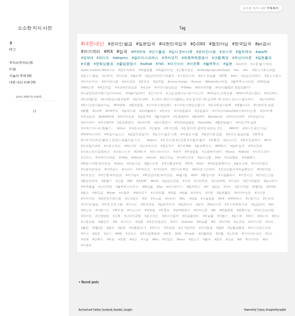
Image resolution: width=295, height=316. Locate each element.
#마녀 (85, 233)
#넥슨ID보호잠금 (126, 87)
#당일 (193, 198)
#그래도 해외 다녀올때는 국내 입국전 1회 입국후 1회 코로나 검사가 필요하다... (204, 99)
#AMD (118, 233)
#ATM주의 (111, 110)
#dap (159, 186)
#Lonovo (196, 81)
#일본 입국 (237, 145)
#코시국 (226, 52)
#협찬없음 (136, 104)
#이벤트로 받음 (263, 104)
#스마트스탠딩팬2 (159, 104)
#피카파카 (88, 122)
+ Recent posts (89, 282)
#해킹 (167, 233)
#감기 (107, 233)
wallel (282, 309)
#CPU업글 (264, 81)
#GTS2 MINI (184, 145)
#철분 (220, 227)
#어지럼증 (206, 227)
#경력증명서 (181, 210)
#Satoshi (151, 157)
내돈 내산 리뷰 (22, 82)
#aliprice (152, 140)
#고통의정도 (185, 69)
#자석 (269, 221)
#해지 (250, 215)
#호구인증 (171, 128)
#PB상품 (147, 186)
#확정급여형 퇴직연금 (157, 175)
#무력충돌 (88, 186)
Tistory (261, 309)
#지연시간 (246, 175)
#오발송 (155, 128)
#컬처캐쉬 (244, 52)
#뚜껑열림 (191, 151)
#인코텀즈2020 (90, 145)
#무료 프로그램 (112, 204)
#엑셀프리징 (164, 69)
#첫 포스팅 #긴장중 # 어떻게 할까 (183, 140)
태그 (12, 49)
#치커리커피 (89, 81)
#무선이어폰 (242, 58)
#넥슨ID (146, 87)
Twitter (97, 309)
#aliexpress (120, 58)
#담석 (200, 204)
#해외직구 (140, 192)
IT (12, 69)
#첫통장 (214, 140)
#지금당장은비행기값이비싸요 (101, 93)
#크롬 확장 (220, 58)
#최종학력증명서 (195, 58)
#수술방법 (207, 198)
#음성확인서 (203, 145)
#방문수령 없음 (212, 134)
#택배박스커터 (91, 134)
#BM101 (234, 128)
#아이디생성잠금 (165, 87)
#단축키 (97, 239)
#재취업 (150, 210)
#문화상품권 (103, 64)
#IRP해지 (221, 145)
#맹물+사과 (242, 104)
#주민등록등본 (150, 233)
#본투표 (258, 134)
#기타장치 (160, 169)
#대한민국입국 (173, 43)
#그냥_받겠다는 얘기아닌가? (185, 93)
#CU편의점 (264, 169)
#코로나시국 (121, 151)
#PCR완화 (119, 104)
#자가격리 (90, 51)
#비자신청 (200, 210)
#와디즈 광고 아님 (255, 128)
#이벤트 (86, 245)
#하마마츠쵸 (242, 192)
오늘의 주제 (20, 75)
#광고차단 (151, 215)
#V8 (115, 221)
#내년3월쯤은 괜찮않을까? (232, 87)
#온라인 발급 (120, 43)
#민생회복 (218, 180)
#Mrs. (182, 198)
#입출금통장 (236, 227)
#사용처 (124, 192)
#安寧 (223, 75)
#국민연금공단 (156, 221)
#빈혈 (220, 233)
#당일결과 (201, 110)
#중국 (218, 239)
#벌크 (85, 192)
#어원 (209, 192)
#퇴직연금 (147, 204)
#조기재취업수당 (236, 204)
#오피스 (131, 233)
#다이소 (126, 221)
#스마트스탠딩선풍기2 (190, 104)
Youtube (117, 309)
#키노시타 (134, 210)
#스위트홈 (158, 192)
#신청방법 (102, 215)
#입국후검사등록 (219, 104)
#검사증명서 (162, 122)
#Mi (213, 210)
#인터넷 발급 (89, 204)
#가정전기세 (186, 75)
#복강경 (97, 192)
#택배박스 (235, 198)
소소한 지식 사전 (35, 27)
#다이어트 (252, 239)
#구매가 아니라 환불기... (97, 128)
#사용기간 (102, 210)
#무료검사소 (256, 116)
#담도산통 (204, 157)
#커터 (227, 186)
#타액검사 (111, 169)
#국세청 (169, 227)
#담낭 (216, 186)
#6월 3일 (181, 175)
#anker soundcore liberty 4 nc (98, 69)
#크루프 (196, 192)
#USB (178, 233)
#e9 (206, 186)
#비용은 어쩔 (189, 134)
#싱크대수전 (148, 145)
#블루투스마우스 (127, 186)
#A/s (265, 239)
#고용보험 (88, 221)
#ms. (246, 69)
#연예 (85, 239)
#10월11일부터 (135, 93)
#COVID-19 (140, 151)
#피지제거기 (174, 186)
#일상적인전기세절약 (159, 75)
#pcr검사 (263, 43)
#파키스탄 (255, 221)
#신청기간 (252, 198)
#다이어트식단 (251, 233)
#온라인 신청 (265, 175)
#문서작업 (242, 186)
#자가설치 (132, 175)
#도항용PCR (180, 116)
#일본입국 (145, 43)
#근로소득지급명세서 (95, 151)
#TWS (160, 64)
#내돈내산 (92, 43)
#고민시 (86, 157)
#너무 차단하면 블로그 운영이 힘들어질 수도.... (112, 140)
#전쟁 (122, 239)
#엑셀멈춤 (145, 69)
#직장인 (167, 239)
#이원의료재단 (91, 169)
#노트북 (232, 233)
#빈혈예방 (205, 233)
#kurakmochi (215, 116)
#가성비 (234, 180)
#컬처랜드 (193, 186)
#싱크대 (239, 221)
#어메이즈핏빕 (105, 157)
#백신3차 (130, 145)
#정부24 (87, 58)
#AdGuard (137, 157)
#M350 (155, 180)
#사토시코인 (112, 145)
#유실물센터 (190, 215)
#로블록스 (249, 157)
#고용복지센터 (212, 151)
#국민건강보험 (264, 210)
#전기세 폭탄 (179, 169)
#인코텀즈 (132, 198)
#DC (213, 221)
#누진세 (268, 198)
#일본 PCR (144, 116)
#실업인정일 (170, 180)
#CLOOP (97, 110)
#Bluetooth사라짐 (216, 81)
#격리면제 (255, 145)
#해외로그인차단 (203, 169)
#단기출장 (157, 52)
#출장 (85, 227)
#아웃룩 (193, 64)
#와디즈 (103, 58)
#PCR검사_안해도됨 (220, 93)
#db (239, 239)
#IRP (130, 180)
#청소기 (194, 239)
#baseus (230, 151)
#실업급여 (258, 204)
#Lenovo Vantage (178, 81)
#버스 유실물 (207, 75)
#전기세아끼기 (160, 151)
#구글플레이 (226, 175)
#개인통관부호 (172, 163)
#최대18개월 (203, 87)
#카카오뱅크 (259, 163)
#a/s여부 (241, 63)
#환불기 (106, 180)
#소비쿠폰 (105, 186)
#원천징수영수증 (109, 198)
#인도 (269, 233)
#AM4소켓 (87, 87)
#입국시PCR (140, 99)
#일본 (227, 64)
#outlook (146, 64)
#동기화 (237, 215)
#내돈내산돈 (137, 128)
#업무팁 (158, 81)
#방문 (96, 233)
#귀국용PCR (105, 122)
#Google (190, 233)
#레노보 (86, 210)
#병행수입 (243, 210)
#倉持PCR (198, 116)
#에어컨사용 (109, 81)
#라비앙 (86, 215)
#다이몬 (260, 192)
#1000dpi (186, 87)
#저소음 (156, 198)
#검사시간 (230, 140)
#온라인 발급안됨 (237, 134)
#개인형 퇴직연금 (110, 175)
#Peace (181, 239)
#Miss (155, 239)
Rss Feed (83, 309)
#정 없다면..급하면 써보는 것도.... (204, 128)
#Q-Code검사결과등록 (115, 99)
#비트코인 (88, 175)
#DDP (194, 175)
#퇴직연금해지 (250, 140)
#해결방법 (226, 210)
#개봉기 (222, 215)
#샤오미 (127, 169)
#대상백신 (271, 93)
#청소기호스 (273, 75)
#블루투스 (212, 64)
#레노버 (262, 215)
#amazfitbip (205, 122)
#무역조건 (143, 169)
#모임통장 (231, 157)
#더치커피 (88, 198)
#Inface (121, 128)
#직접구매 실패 (246, 122)
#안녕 (229, 239)
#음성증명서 (125, 122)
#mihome (243, 151)
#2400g (123, 157)
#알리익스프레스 (145, 58)
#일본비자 (185, 204)
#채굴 (172, 192)
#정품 (139, 221)
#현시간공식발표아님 (95, 104)
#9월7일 (257, 186)
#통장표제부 (89, 180)
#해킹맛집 (104, 87)
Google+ (128, 309)
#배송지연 (214, 204)
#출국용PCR (162, 116)
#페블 (183, 192)
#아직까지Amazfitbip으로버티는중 (234, 110)
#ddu (218, 157)
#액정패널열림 (184, 122)
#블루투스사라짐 (242, 81)
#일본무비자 (166, 204)
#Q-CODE (197, 43)
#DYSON (271, 186)
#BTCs (267, 140)
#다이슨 (131, 204)
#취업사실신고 (114, 134)
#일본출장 (223, 192)
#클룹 (85, 110)
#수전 (186, 180)
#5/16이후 (144, 122)
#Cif (144, 198)
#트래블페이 (147, 110)
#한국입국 (241, 43)
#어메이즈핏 (185, 157)
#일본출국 (264, 58)
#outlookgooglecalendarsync (213, 69)
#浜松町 (141, 180)
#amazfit (261, 52)
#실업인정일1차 (138, 134)
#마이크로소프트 (259, 227)
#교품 (119, 180)
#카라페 (122, 75)
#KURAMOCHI (106, 116)
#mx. (237, 69)
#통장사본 (208, 175)
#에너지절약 (170, 215)
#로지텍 (224, 221)
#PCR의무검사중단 (248, 93)
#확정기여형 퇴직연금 (95, 163)
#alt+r (234, 75)
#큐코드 (165, 110)
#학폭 (189, 163)
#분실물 (202, 221)
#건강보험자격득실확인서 (236, 169)
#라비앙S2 (128, 81)
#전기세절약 (251, 180)
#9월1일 (97, 227)
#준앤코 (144, 81)
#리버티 (170, 198)
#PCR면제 (138, 52)
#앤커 (177, 151)
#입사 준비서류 (181, 52)
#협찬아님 (218, 43)
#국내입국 (88, 116)
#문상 (275, 215)
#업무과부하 (126, 69)
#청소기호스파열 (263, 69)
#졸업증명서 (126, 64)
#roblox (118, 163)
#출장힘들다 (223, 122)
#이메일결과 (182, 110)
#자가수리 (176, 64)
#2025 (200, 163)
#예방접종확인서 (218, 163)
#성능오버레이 (251, 75)
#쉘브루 (136, 75)
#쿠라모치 (170, 58)
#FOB (221, 198)
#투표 (110, 239)
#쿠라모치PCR (235, 116)
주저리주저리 (21, 62)
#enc (271, 204)
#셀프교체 (241, 163)
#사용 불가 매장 (261, 63)
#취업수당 (134, 163)
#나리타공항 (132, 215)
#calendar (187, 221)
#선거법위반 (186, 227)
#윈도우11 (167, 145)
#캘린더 (103, 221)
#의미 (174, 221)
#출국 (207, 239)
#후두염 (118, 210)
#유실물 (208, 215)
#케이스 (155, 227)
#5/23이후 (266, 110)
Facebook (107, 309)
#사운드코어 (261, 151)
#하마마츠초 (126, 116)
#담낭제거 (270, 180)
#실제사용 (129, 110)
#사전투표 (201, 180)
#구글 (145, 239)
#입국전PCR (267, 99)
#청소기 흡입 (89, 75)
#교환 (116, 215)
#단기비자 (155, 93)
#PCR (108, 51)
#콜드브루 (151, 163)
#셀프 (110, 227)
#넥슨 (133, 239)
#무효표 (164, 210)
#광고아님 (166, 157)
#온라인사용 (206, 52)
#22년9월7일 (89, 99)
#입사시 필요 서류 (165, 134)
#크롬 (85, 64)
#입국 (122, 51)
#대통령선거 (137, 227)
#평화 (122, 227)
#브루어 (107, 75)
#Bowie (111, 192)
